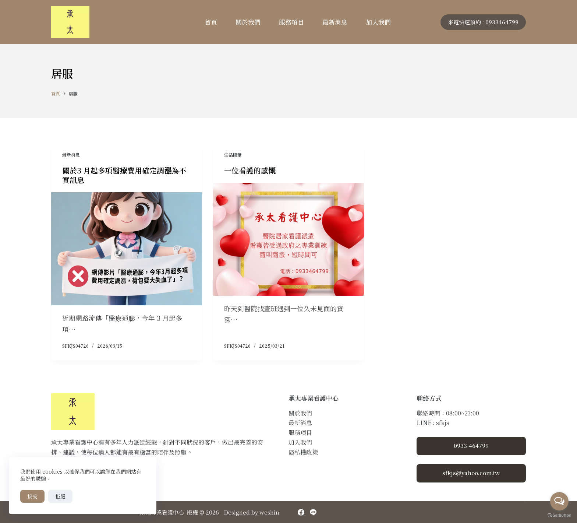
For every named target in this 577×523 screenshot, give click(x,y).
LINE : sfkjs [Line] (433, 422)
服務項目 (291, 22)
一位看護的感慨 (250, 170)
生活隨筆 (233, 154)
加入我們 (378, 22)
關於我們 (248, 22)
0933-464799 (471, 445)
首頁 (211, 22)
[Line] (313, 512)
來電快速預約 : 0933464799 (483, 22)
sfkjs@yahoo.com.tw (471, 473)
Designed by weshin (251, 512)
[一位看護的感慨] (288, 239)
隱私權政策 (303, 452)
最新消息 (334, 22)
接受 (32, 496)
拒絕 (60, 496)
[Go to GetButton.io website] (559, 515)
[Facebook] (301, 512)
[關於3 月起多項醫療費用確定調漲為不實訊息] (126, 249)
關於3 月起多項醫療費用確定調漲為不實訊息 (124, 175)
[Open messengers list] (559, 501)
